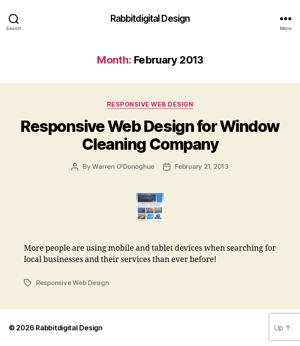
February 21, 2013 (202, 166)
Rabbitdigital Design (150, 18)
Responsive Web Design (150, 104)
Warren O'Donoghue (123, 166)
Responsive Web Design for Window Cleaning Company (149, 135)
